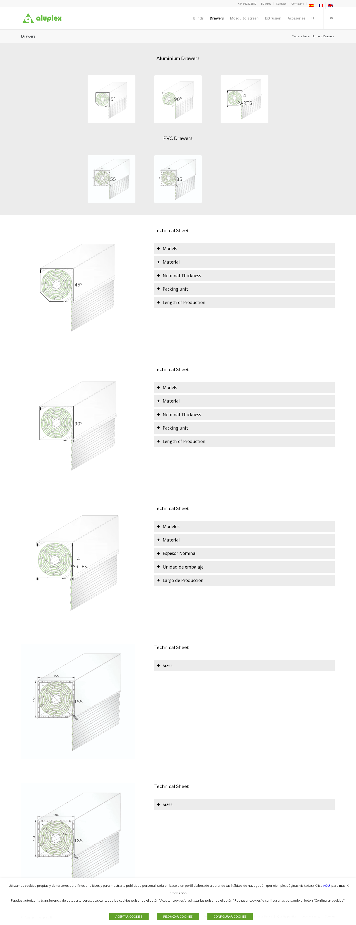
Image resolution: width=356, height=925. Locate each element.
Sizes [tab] (165, 665)
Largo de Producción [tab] (180, 580)
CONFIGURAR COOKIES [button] (230, 916)
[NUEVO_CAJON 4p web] (244, 99)
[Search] (312, 18)
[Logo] (43, 18)
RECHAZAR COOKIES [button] (178, 916)
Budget (266, 3)
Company (297, 3)
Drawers (28, 36)
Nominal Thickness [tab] (179, 275)
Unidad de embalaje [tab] (180, 567)
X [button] (348, 885)
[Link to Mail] (331, 18)
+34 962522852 (247, 3)
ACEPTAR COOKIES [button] (128, 916)
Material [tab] (168, 262)
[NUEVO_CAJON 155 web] (111, 179)
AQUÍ (327, 885)
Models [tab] (167, 248)
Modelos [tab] (168, 526)
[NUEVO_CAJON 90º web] (178, 99)
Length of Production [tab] (181, 302)
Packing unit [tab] (172, 289)
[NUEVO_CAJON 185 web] (178, 179)
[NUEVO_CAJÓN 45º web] (111, 99)
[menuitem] (266, 3)
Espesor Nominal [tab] (177, 553)
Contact (281, 3)
